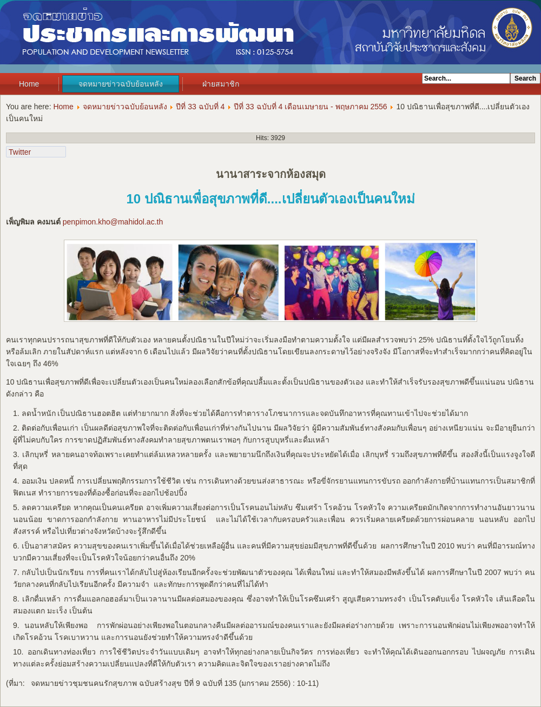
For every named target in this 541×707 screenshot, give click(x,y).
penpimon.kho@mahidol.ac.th (113, 221)
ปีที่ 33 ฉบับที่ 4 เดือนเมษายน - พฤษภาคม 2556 (310, 106)
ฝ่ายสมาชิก (220, 84)
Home (29, 84)
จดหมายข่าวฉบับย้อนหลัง (120, 84)
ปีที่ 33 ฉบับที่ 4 (200, 106)
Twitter (20, 152)
